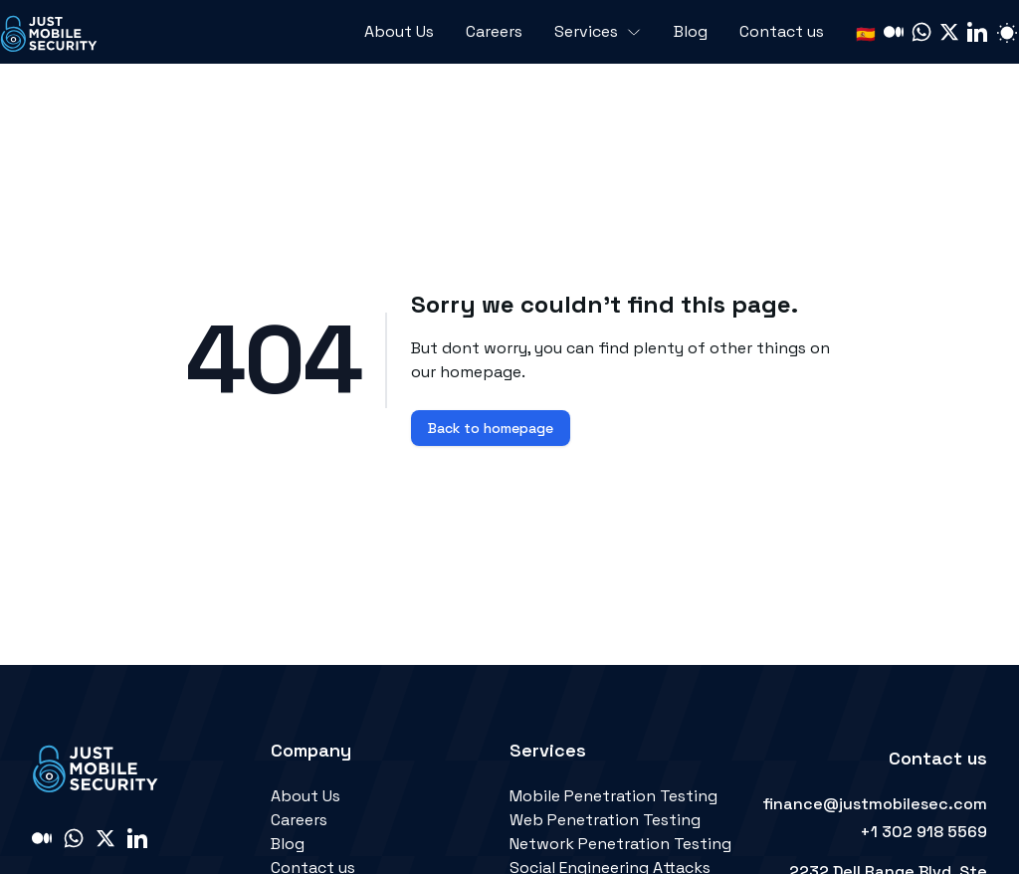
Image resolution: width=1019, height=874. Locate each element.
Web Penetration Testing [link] (605, 819)
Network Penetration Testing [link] (620, 843)
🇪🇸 (866, 34)
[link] (50, 32)
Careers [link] (299, 819)
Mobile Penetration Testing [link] (613, 795)
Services (598, 31)
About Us (399, 31)
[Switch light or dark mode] (1007, 32)
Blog (691, 31)
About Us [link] (305, 795)
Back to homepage (490, 428)
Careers (494, 31)
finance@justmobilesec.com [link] (874, 803)
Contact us (781, 31)
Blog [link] (288, 843)
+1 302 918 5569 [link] (923, 831)
